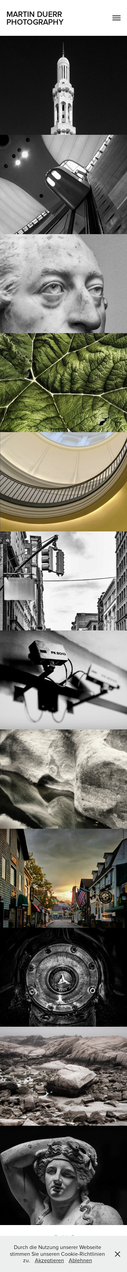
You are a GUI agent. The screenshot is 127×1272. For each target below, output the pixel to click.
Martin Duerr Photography (35, 17)
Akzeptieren (49, 1260)
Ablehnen (80, 1260)
